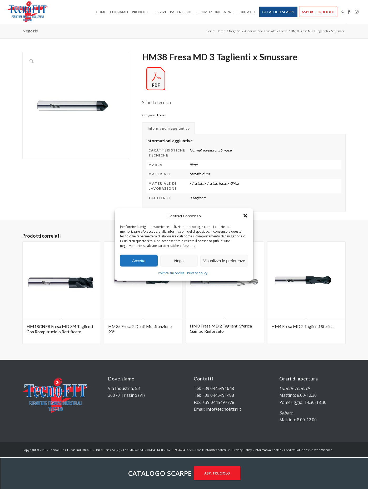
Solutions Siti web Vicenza (314, 450)
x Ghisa (233, 183)
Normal (195, 150)
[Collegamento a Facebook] (349, 12)
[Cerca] (342, 12)
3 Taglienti (197, 197)
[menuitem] (101, 12)
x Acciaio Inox (215, 183)
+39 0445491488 (218, 395)
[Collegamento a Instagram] (357, 12)
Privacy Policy (242, 450)
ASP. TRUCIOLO (217, 473)
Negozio (30, 30)
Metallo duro (200, 174)
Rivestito (209, 150)
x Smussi (225, 150)
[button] (245, 215)
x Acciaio (196, 183)
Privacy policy (197, 273)
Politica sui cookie (171, 273)
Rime (193, 164)
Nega (179, 260)
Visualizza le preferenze (224, 260)
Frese (161, 115)
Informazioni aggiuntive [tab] (169, 128)
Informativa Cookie (268, 450)
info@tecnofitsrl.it (223, 409)
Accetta (138, 260)
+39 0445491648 (218, 388)
